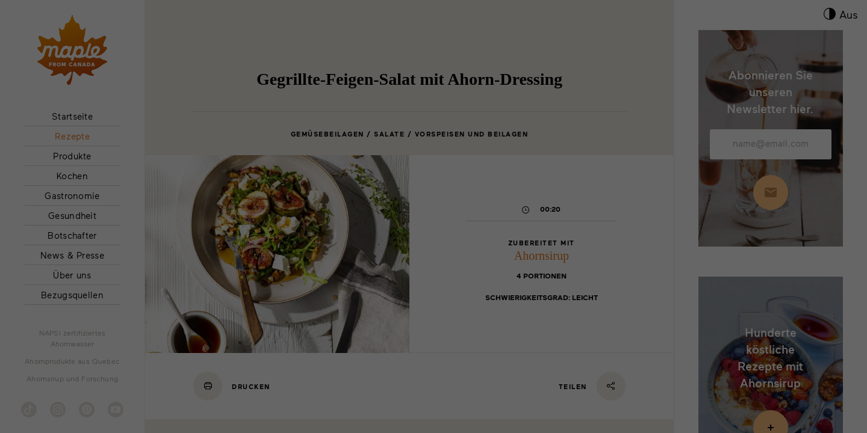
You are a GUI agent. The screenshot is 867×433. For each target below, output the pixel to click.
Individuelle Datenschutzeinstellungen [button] (758, 340)
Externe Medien (597, 390)
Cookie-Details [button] (710, 372)
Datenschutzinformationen (239, 358)
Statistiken (219, 390)
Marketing (403, 390)
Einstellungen (170, 374)
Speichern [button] (759, 299)
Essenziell (34, 390)
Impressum (812, 372)
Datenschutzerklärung (764, 372)
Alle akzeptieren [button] (758, 263)
